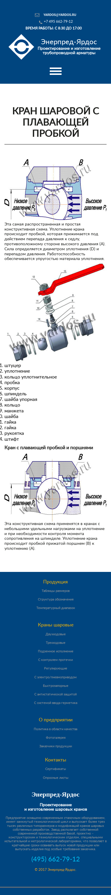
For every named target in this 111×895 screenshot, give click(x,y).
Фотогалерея (55, 737)
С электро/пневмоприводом (55, 677)
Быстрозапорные (55, 685)
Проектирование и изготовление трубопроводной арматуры (69, 46)
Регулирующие (55, 668)
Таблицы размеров (56, 591)
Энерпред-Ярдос (55, 794)
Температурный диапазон (55, 608)
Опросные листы (55, 777)
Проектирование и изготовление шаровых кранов (55, 807)
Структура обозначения (55, 599)
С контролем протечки (55, 660)
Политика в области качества (55, 729)
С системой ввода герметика (55, 703)
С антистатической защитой (55, 694)
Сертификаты (55, 769)
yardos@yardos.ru (60, 15)
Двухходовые (56, 634)
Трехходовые (55, 642)
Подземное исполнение (55, 651)
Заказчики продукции (55, 746)
